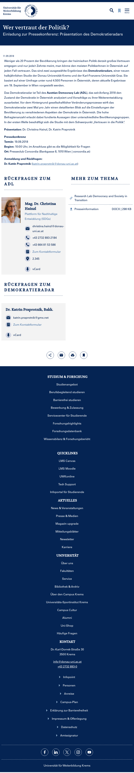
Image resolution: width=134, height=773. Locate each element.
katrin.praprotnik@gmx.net (27, 317)
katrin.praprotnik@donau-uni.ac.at (54, 163)
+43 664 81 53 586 (40, 244)
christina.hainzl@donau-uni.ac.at (43, 228)
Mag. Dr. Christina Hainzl (40, 206)
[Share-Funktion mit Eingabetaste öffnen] (50, 355)
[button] (43, 269)
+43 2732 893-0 (67, 666)
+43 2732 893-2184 (41, 237)
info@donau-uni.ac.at (67, 661)
